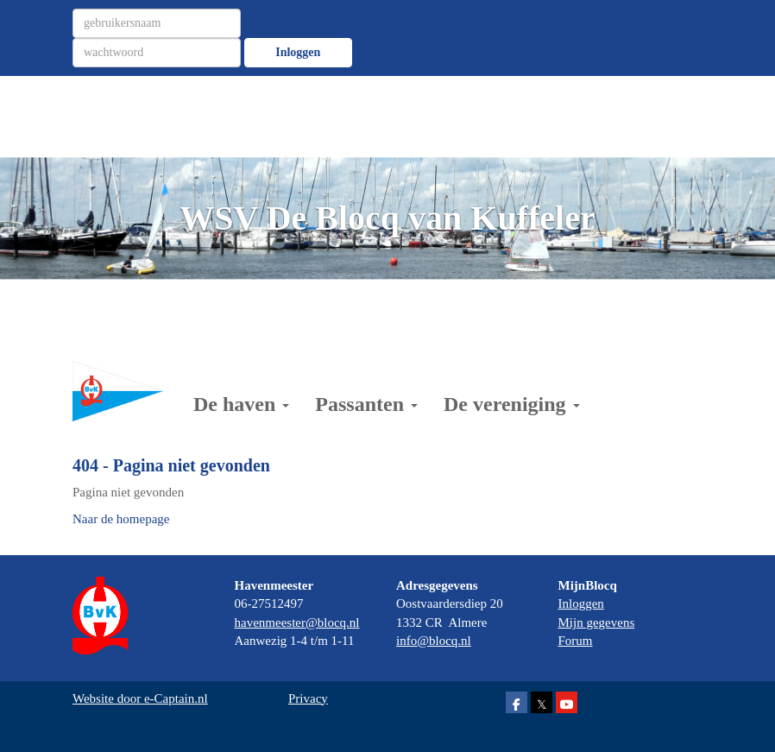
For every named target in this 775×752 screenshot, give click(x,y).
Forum (575, 641)
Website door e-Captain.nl (140, 698)
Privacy (308, 698)
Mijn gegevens (596, 622)
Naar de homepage (120, 519)
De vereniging (512, 404)
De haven (241, 404)
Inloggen (297, 52)
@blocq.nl (297, 622)
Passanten (366, 404)
